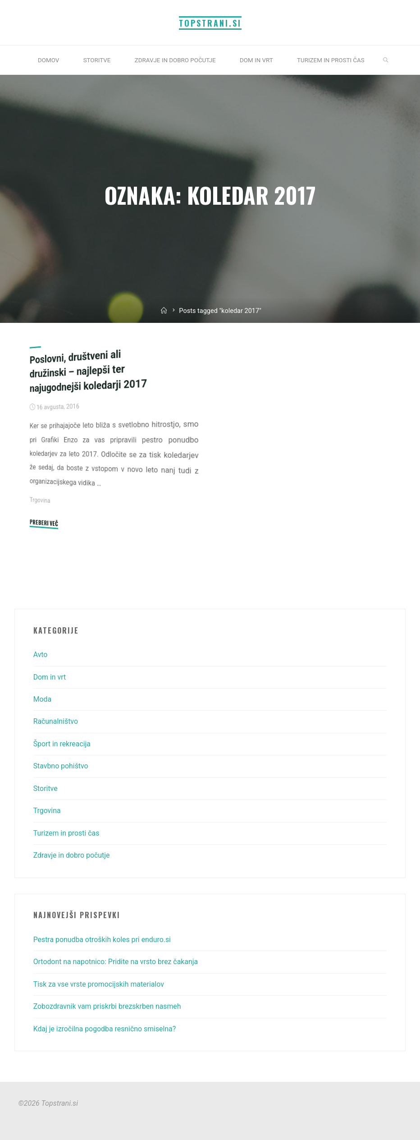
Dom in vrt (50, 677)
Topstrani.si (210, 22)
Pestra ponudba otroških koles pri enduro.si (103, 939)
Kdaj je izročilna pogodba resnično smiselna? (105, 1029)
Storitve (45, 788)
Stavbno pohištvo (61, 766)
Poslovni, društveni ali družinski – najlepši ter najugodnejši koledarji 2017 (89, 371)
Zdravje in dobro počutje (72, 855)
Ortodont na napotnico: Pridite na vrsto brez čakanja (117, 961)
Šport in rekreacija (62, 744)
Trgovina (40, 500)
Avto (40, 654)
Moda (42, 699)
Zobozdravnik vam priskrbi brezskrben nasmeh (108, 1006)
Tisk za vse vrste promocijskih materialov (99, 984)
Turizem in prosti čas (66, 833)
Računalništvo (56, 721)
